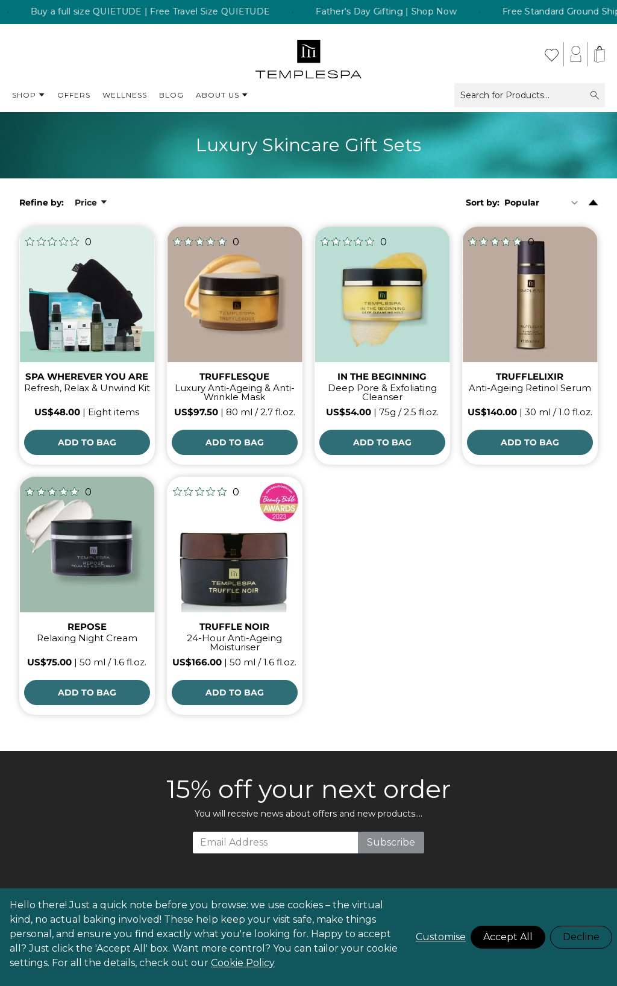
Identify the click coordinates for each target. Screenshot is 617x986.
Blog (171, 94)
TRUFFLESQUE (234, 376)
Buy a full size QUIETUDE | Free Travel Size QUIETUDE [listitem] (190, 12)
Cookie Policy (243, 963)
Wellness (124, 94)
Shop (28, 95)
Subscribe (391, 842)
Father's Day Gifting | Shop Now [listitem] (425, 12)
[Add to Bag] (87, 442)
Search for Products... (529, 95)
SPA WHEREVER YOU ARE (86, 376)
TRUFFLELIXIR (529, 376)
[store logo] (308, 54)
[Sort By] (544, 202)
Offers (73, 94)
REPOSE (87, 626)
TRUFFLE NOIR (234, 626)
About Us (222, 95)
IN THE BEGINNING (382, 376)
